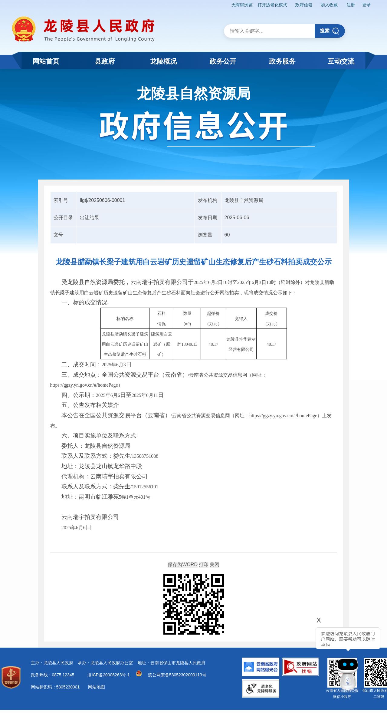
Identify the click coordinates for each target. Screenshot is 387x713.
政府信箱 (303, 4)
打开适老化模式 (271, 4)
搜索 (329, 31)
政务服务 (282, 61)
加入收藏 (328, 4)
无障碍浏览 (241, 4)
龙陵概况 (163, 61)
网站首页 (46, 61)
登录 (366, 4)
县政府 (105, 61)
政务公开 (223, 61)
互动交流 (341, 61)
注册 (350, 4)
